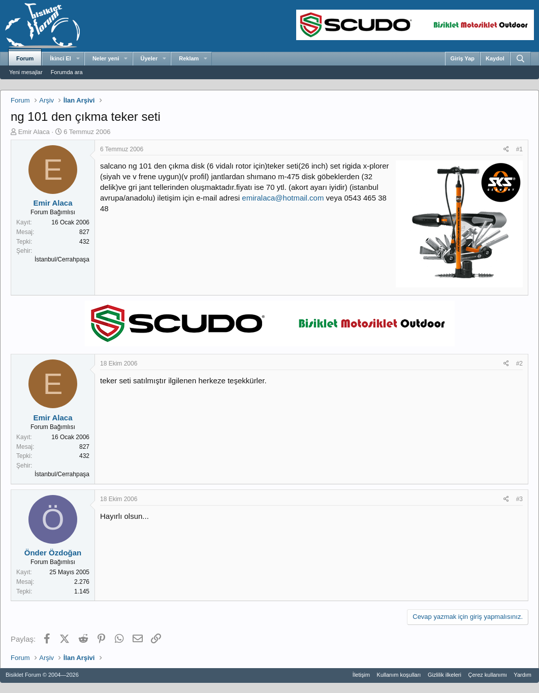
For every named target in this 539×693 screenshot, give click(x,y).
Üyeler (149, 58)
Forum (25, 58)
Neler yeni (105, 58)
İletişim (361, 675)
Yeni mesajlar (26, 72)
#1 (519, 149)
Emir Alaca (34, 132)
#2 (519, 363)
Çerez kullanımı (487, 675)
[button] (78, 58)
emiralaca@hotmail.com (283, 197)
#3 (519, 499)
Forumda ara (67, 72)
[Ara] (520, 58)
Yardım (522, 675)
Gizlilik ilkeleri (444, 675)
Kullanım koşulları (399, 675)
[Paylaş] (506, 149)
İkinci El (60, 58)
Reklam (189, 58)
